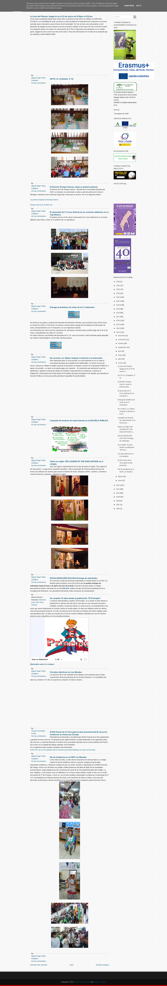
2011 (118, 489)
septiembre (122, 347)
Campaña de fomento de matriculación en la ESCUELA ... (126, 420)
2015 (118, 324)
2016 (118, 320)
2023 (118, 293)
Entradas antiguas (102, 965)
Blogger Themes (99, 982)
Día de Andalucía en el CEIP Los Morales (68, 757)
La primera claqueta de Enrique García (44, 200)
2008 (118, 501)
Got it (138, 6)
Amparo (51, 664)
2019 (118, 309)
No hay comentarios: (38, 961)
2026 (118, 282)
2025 (118, 285)
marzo (120, 363)
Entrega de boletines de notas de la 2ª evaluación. (72, 307)
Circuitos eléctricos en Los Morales (66, 672)
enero (120, 480)
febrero (121, 476)
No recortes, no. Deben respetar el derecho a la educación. (76, 358)
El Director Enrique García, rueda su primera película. (74, 187)
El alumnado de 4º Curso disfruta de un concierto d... (126, 393)
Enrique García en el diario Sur (41, 205)
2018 (118, 313)
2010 (118, 493)
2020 (118, 305)
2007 (118, 505)
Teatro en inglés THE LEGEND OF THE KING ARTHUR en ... (126, 429)
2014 (118, 328)
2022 (118, 297)
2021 (118, 301)
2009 (118, 497)
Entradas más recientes (38, 965)
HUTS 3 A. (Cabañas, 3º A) (61, 79)
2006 (118, 508)
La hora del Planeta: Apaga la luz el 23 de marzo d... (126, 368)
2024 (118, 289)
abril (120, 359)
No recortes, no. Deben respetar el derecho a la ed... (126, 411)
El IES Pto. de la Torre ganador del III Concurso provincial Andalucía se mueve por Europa (62, 750)
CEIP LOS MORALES (82, 982)
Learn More (129, 6)
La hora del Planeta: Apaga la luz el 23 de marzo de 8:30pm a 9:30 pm (61, 16)
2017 (118, 317)
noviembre (122, 339)
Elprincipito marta (37, 664)
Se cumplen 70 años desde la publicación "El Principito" (75, 598)
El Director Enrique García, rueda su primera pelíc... (125, 384)
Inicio (72, 965)
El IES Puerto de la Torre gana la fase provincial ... (125, 462)
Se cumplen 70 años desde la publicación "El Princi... (126, 447)
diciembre (122, 336)
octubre (121, 343)
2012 (118, 485)
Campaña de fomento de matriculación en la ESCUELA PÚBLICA (79, 420)
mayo (120, 355)
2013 (118, 332)
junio (120, 351)
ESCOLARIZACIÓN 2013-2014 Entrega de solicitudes (73, 578)
